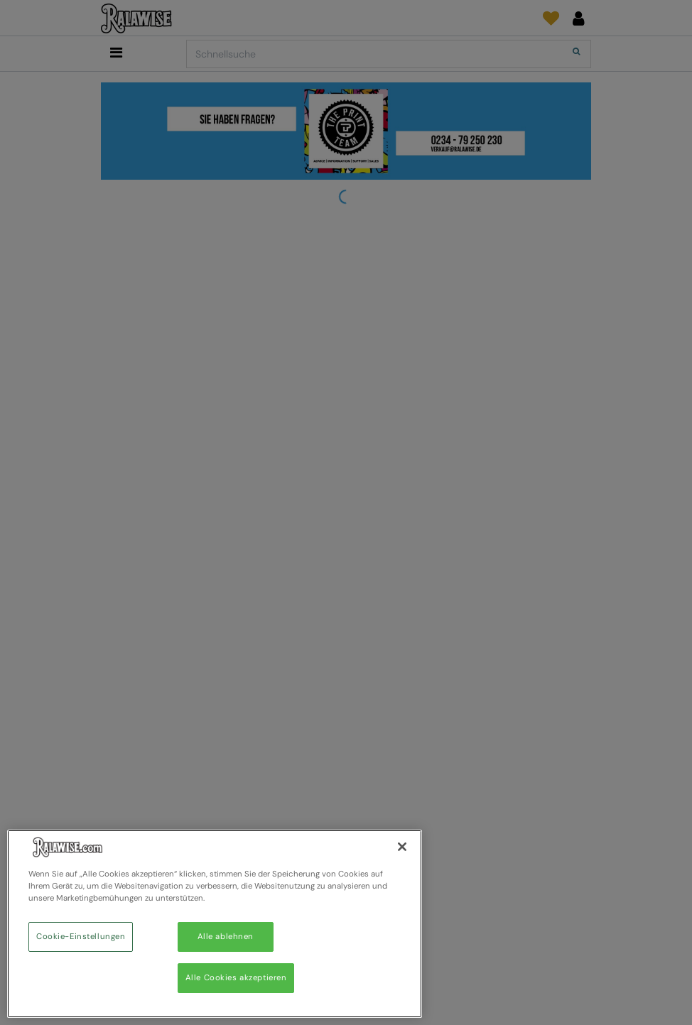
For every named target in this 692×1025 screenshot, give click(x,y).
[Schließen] (402, 846)
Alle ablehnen (226, 936)
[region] (214, 924)
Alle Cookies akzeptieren (236, 977)
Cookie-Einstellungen (80, 936)
